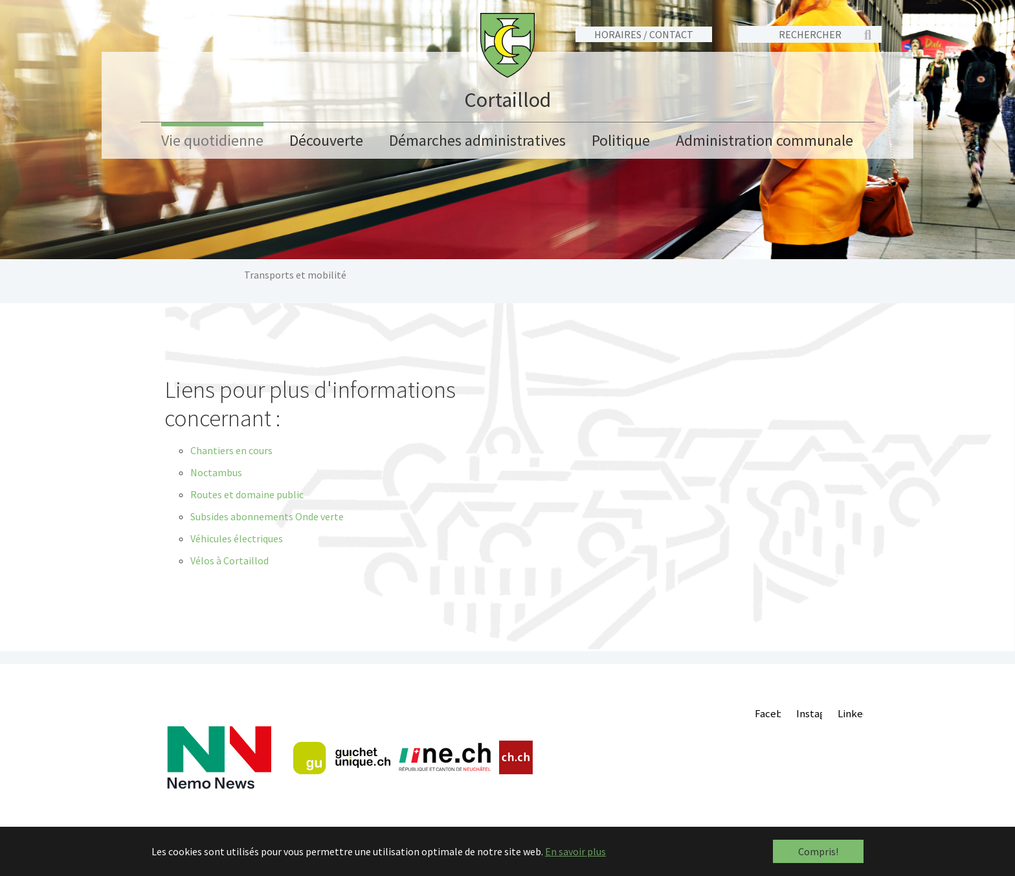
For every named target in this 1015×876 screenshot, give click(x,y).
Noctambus (216, 472)
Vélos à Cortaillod (229, 560)
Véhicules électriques (236, 538)
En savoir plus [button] (575, 851)
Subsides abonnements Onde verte (267, 516)
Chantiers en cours (231, 450)
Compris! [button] (818, 851)
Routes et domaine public (247, 494)
